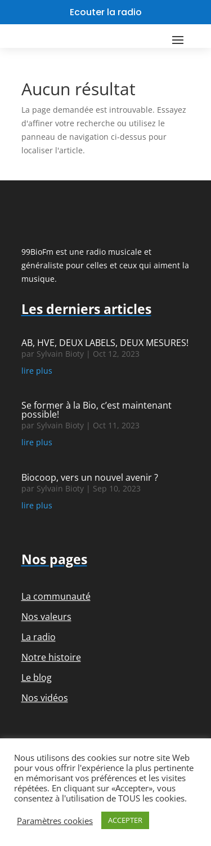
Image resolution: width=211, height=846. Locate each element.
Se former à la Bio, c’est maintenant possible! (96, 409)
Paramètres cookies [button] (55, 821)
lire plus (36, 370)
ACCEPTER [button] (125, 820)
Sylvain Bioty (60, 353)
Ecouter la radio (106, 12)
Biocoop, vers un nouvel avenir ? (89, 477)
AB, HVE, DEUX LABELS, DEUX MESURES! (104, 342)
